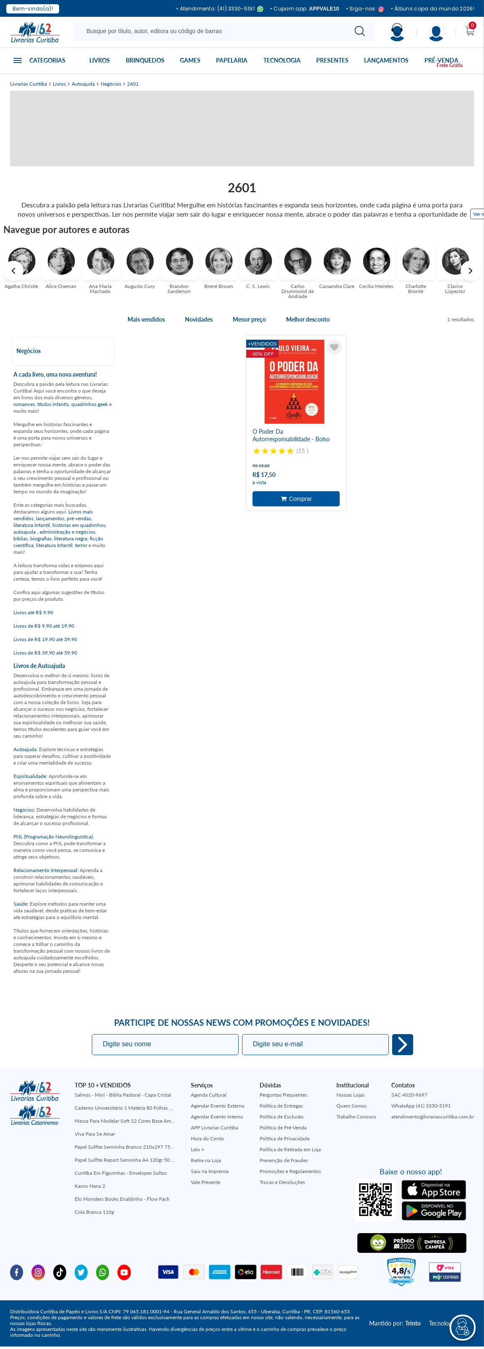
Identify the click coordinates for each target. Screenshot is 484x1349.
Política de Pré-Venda (283, 1127)
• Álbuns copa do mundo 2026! (432, 8)
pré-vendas (79, 518)
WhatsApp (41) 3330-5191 (421, 1106)
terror (81, 545)
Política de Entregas (281, 1106)
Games (190, 60)
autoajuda (25, 532)
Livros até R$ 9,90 (33, 612)
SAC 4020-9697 (409, 1095)
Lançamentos (386, 60)
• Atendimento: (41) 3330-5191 (219, 9)
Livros (99, 60)
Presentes (332, 60)
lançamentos (50, 518)
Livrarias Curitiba (28, 83)
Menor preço (249, 319)
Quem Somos (351, 1106)
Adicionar (296, 498)
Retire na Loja (206, 1160)
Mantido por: (395, 1323)
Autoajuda (83, 83)
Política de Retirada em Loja (290, 1149)
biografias (41, 538)
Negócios (111, 83)
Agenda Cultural (208, 1095)
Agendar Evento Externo (218, 1106)
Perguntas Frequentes (283, 1095)
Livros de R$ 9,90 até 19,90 (43, 626)
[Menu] (436, 32)
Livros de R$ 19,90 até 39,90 (45, 639)
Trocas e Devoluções (282, 1182)
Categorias (47, 60)
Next (471, 271)
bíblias (20, 538)
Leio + (197, 1149)
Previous (13, 271)
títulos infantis (53, 404)
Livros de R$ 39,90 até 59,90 (45, 653)
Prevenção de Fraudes (284, 1160)
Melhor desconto (308, 319)
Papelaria (231, 60)
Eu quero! (402, 1044)
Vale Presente (205, 1182)
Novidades (199, 319)
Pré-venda (441, 60)
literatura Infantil (31, 525)
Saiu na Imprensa (210, 1171)
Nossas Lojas (350, 1095)
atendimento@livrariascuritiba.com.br (432, 1116)
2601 (133, 83)
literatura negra (70, 538)
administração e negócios (67, 532)
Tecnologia (282, 60)
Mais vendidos (146, 319)
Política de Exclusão (282, 1116)
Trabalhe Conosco (356, 1116)
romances (24, 404)
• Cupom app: (304, 8)
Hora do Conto (207, 1138)
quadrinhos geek (89, 404)
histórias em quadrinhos (78, 525)
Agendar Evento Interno (217, 1116)
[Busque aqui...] (212, 31)
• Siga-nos (365, 9)
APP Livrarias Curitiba (214, 1127)
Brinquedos (145, 60)
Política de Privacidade (285, 1138)
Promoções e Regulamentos (290, 1171)
